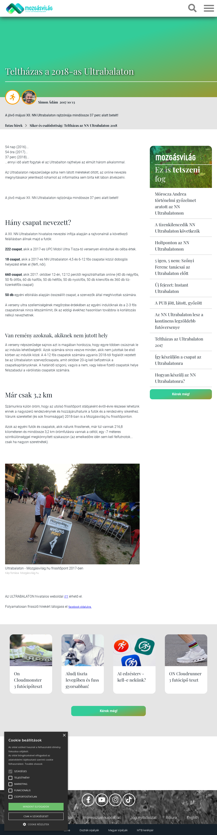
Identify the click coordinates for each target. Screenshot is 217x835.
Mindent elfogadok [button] (36, 806)
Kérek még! (181, 394)
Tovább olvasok (33, 763)
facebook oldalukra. (80, 606)
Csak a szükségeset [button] (36, 816)
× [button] (64, 735)
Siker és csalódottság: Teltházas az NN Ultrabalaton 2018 (73, 125)
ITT (66, 596)
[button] (36, 823)
